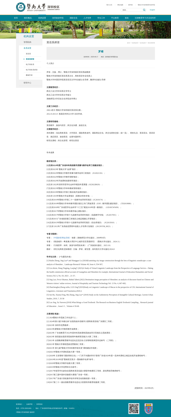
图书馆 (130, 5)
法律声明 (29, 404)
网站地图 (120, 5)
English (152, 10)
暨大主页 (109, 5)
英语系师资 (30, 59)
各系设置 (27, 48)
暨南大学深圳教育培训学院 (146, 5)
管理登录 (39, 404)
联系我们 (19, 404)
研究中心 (27, 83)
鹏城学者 (29, 75)
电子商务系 (30, 64)
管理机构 (27, 42)
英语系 (28, 54)
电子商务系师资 (32, 70)
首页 (128, 43)
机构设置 (135, 43)
